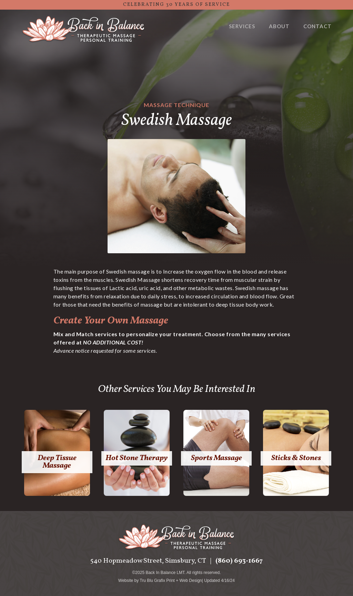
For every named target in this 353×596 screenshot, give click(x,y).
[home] (83, 30)
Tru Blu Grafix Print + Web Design (171, 580)
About (279, 26)
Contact (317, 26)
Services (242, 26)
